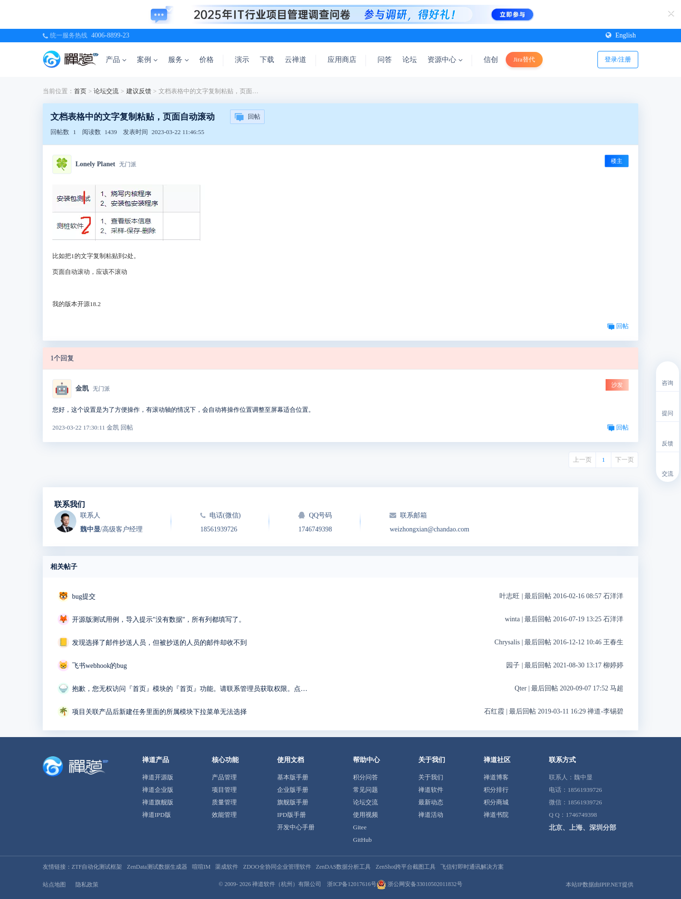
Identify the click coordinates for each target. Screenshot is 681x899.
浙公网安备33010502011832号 (419, 884)
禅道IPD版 (156, 814)
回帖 (247, 117)
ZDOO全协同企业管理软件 (277, 866)
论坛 (409, 59)
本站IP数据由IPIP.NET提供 (599, 884)
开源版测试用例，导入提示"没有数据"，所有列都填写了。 (158, 619)
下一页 (624, 459)
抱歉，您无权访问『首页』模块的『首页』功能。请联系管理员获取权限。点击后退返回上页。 (192, 688)
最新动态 (430, 802)
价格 (206, 59)
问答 (384, 59)
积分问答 (365, 777)
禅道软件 (430, 789)
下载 (267, 59)
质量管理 (224, 802)
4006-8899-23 (110, 35)
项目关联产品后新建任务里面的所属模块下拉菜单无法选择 (159, 711)
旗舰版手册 (292, 802)
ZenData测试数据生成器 (157, 866)
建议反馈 (138, 91)
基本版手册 (292, 777)
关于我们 (430, 777)
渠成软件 (226, 866)
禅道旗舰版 (157, 802)
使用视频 (365, 814)
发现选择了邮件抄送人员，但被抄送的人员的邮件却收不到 (159, 642)
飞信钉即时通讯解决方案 (472, 866)
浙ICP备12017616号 (352, 884)
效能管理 (224, 814)
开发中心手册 (296, 827)
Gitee (359, 827)
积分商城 (496, 802)
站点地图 (54, 884)
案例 (147, 59)
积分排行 (496, 789)
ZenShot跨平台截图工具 (406, 866)
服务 (178, 59)
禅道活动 (430, 814)
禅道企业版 (157, 789)
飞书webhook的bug (99, 665)
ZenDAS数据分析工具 (343, 866)
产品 (116, 59)
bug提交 (84, 596)
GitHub (362, 839)
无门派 (127, 164)
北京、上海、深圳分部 (582, 827)
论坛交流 (106, 91)
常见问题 (365, 789)
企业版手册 (292, 789)
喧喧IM (201, 866)
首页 (80, 91)
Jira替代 (524, 59)
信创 (491, 59)
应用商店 (342, 59)
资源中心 (444, 59)
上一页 (582, 459)
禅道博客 (496, 777)
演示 (242, 59)
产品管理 (224, 777)
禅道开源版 (157, 777)
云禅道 (295, 59)
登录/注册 (618, 59)
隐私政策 (86, 884)
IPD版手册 (291, 814)
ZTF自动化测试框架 (97, 866)
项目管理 (224, 789)
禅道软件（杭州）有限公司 (286, 884)
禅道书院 (496, 814)
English (621, 35)
